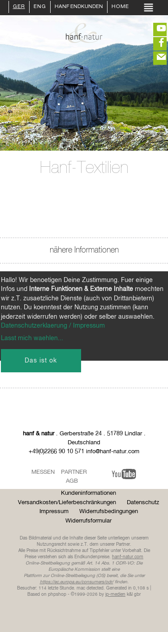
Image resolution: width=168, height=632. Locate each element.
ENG (40, 7)
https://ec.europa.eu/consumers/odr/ (76, 582)
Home (120, 7)
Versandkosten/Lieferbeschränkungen (67, 503)
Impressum (54, 511)
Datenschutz (143, 503)
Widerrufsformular (88, 521)
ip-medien (115, 594)
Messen (43, 472)
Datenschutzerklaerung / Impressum (53, 326)
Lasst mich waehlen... (32, 338)
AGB (72, 481)
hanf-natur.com (127, 557)
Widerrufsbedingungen (108, 511)
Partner (74, 472)
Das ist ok (41, 361)
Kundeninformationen (88, 493)
